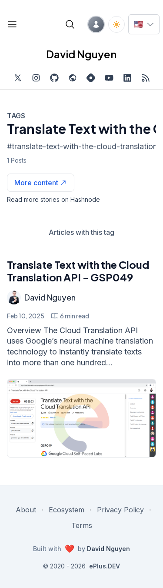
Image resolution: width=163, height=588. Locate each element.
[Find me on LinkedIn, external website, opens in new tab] (127, 78)
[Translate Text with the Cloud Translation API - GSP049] (81, 418)
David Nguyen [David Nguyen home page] (81, 53)
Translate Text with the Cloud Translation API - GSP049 (78, 271)
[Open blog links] (12, 24)
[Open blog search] (70, 24)
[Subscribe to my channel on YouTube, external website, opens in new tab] (109, 78)
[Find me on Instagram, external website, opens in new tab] (36, 78)
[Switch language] (144, 24)
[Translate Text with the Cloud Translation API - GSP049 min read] (70, 315)
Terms (81, 525)
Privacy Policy (120, 509)
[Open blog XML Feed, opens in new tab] (145, 78)
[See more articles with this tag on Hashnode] (40, 183)
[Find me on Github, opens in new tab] (54, 78)
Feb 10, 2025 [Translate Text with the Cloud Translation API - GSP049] (25, 316)
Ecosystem (66, 509)
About (26, 509)
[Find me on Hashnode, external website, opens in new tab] (91, 78)
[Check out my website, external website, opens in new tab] (72, 78)
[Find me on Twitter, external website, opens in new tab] (18, 78)
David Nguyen (50, 297)
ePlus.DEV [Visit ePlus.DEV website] (104, 566)
